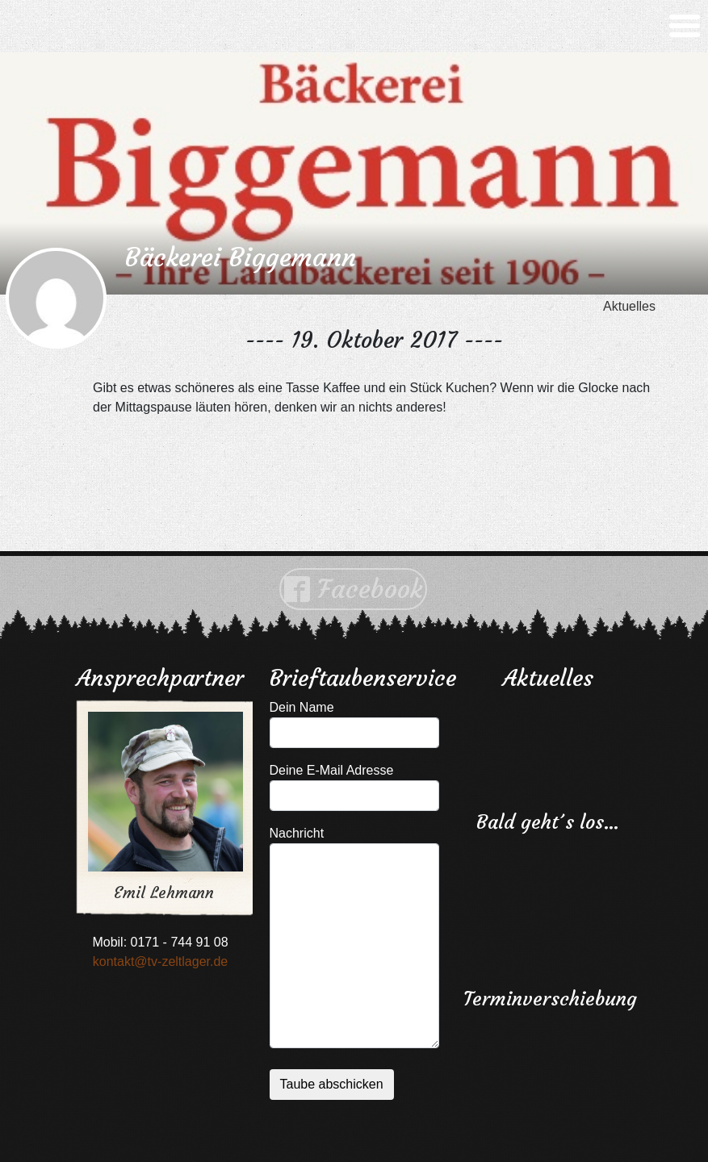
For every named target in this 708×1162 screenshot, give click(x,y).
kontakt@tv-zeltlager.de (160, 961)
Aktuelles (629, 306)
